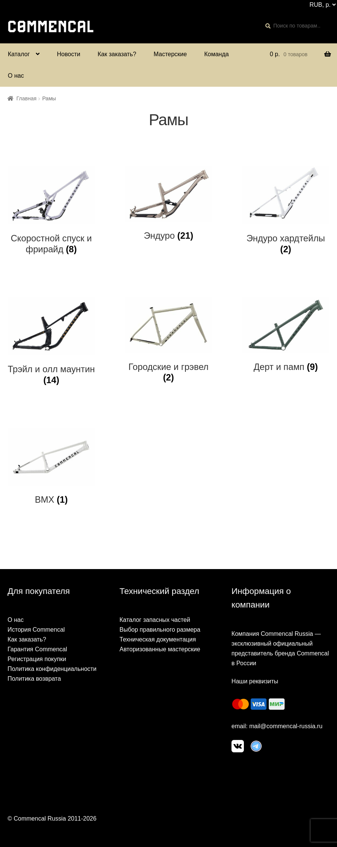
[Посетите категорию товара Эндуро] (168, 203)
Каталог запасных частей (154, 620)
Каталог (19, 54)
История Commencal (36, 629)
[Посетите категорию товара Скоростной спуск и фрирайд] (51, 210)
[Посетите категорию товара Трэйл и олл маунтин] (51, 341)
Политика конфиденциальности (52, 669)
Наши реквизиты (254, 681)
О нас (16, 75)
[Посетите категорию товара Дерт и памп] (285, 335)
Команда (216, 54)
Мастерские (170, 54)
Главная (27, 98)
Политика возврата (34, 678)
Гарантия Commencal (37, 649)
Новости (68, 54)
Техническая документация (157, 639)
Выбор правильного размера (159, 629)
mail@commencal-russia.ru (285, 726)
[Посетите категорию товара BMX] (51, 466)
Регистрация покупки (37, 659)
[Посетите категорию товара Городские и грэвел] (168, 340)
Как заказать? (117, 54)
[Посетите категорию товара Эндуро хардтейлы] (285, 210)
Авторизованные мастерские (159, 649)
